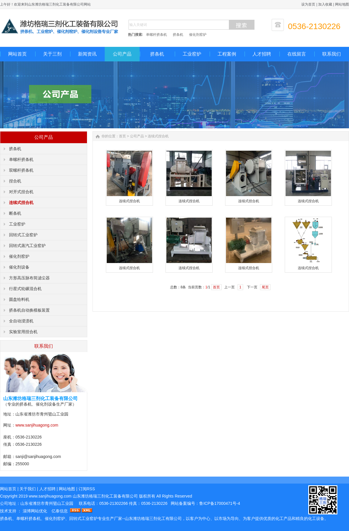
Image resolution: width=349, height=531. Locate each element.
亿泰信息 (59, 511)
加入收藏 (325, 4)
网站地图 (342, 4)
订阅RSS (87, 488)
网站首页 (17, 53)
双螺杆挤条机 (21, 170)
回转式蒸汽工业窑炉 (27, 245)
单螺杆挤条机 (156, 35)
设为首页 (308, 4)
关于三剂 (52, 53)
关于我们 (27, 488)
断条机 (15, 213)
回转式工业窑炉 (23, 234)
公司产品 (122, 53)
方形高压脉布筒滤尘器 (29, 278)
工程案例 (227, 53)
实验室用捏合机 (23, 331)
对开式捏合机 (21, 191)
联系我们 (331, 53)
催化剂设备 (19, 267)
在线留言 (296, 53)
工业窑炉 (192, 53)
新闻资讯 (87, 53)
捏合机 (15, 181)
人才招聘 (261, 53)
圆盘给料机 (19, 299)
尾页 (265, 287)
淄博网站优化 (35, 511)
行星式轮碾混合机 (25, 288)
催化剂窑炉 (197, 35)
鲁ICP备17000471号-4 (219, 503)
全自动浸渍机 (21, 321)
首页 (122, 136)
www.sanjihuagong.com (36, 425)
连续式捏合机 (21, 202)
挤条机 (178, 35)
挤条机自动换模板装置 (29, 310)
